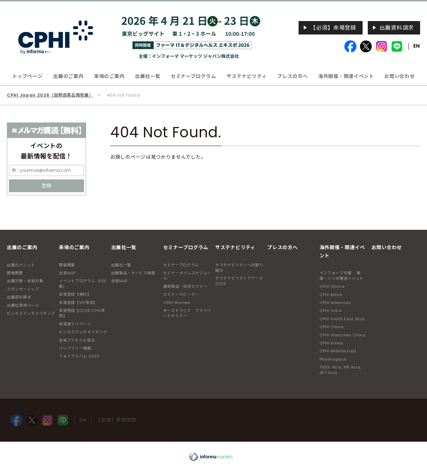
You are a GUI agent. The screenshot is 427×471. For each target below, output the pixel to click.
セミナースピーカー (181, 294)
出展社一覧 (121, 265)
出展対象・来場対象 (25, 281)
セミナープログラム (181, 265)
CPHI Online (332, 286)
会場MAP (67, 273)
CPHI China (332, 327)
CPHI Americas (335, 302)
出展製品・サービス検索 (133, 273)
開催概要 (15, 273)
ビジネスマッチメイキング (31, 313)
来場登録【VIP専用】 (78, 302)
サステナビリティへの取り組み (239, 267)
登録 (46, 185)
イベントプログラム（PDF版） (82, 283)
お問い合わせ (399, 76)
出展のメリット (21, 265)
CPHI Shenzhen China (343, 335)
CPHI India (331, 310)
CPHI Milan (331, 294)
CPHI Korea (331, 343)
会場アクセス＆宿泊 (77, 340)
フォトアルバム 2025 (79, 356)
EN (416, 45)
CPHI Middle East (338, 351)
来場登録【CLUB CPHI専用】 (82, 313)
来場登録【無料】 (75, 294)
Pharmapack (333, 359)
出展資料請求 (396, 28)
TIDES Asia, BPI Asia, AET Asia (341, 369)
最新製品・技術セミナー (185, 286)
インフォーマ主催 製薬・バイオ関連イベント (342, 275)
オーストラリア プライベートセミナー (187, 313)
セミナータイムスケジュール (187, 275)
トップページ (27, 76)
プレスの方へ (292, 76)
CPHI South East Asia (342, 319)
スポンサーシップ (23, 289)
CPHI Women (176, 302)
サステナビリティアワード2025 (239, 280)
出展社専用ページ (23, 305)
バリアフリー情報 (75, 348)
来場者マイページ (75, 324)
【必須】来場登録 (333, 28)
